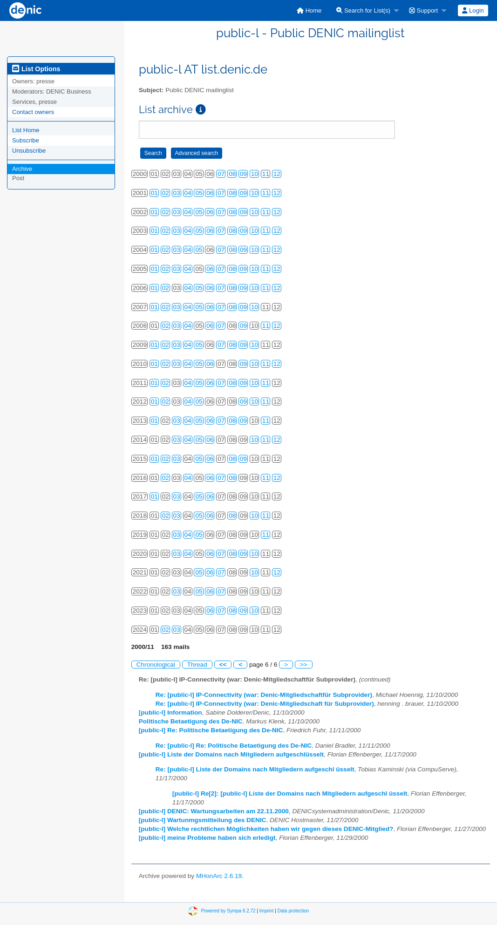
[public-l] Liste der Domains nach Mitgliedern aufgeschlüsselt (231, 754)
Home (309, 10)
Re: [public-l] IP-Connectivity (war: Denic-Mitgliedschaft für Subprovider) (265, 703)
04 (187, 192)
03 (176, 192)
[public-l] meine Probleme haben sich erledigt (207, 837)
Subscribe (25, 140)
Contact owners (33, 111)
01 (154, 192)
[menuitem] (309, 10)
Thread (197, 664)
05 (198, 192)
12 (276, 173)
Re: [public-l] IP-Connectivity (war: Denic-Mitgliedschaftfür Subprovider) (264, 694)
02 (165, 192)
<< (223, 664)
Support (423, 10)
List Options (36, 69)
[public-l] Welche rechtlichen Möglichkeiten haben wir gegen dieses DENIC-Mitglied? (266, 828)
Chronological (155, 664)
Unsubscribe (29, 150)
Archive (22, 168)
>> (303, 664)
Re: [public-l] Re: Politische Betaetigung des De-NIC (234, 745)
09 (243, 173)
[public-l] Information (170, 712)
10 (254, 173)
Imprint (266, 910)
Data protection (293, 910)
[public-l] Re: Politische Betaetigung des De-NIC (211, 730)
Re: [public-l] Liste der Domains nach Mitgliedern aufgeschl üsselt (255, 769)
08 (232, 173)
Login (472, 10)
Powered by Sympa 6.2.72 (228, 910)
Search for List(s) (363, 10)
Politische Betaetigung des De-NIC (191, 721)
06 (209, 192)
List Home (26, 130)
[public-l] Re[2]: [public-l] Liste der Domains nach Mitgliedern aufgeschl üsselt (290, 793)
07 (221, 173)
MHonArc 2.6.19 (219, 875)
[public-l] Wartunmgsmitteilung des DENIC (202, 820)
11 (265, 173)
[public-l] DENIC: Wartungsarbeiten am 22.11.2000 (214, 811)
